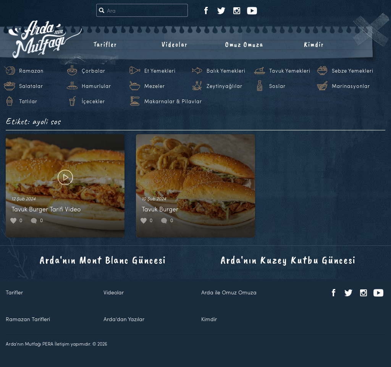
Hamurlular (96, 86)
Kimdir (314, 44)
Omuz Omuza (244, 44)
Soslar (277, 86)
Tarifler (105, 44)
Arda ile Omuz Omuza (229, 292)
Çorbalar (93, 70)
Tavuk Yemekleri (289, 70)
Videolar (175, 44)
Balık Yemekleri (226, 70)
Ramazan (31, 70)
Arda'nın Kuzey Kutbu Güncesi (288, 259)
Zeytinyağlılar (224, 86)
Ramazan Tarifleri (28, 319)
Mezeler (154, 86)
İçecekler (93, 101)
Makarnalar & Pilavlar (173, 101)
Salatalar (31, 86)
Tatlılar (28, 101)
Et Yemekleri (160, 70)
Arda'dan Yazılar (123, 319)
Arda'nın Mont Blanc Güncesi (103, 259)
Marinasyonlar (351, 86)
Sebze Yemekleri (352, 70)
